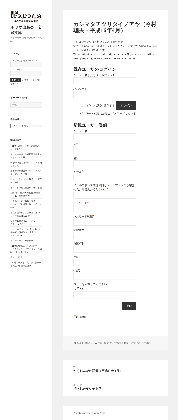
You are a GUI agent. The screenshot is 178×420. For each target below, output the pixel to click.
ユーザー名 (81, 131)
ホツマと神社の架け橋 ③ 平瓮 (26, 187)
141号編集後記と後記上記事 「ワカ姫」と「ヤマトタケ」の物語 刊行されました (26, 249)
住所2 (76, 270)
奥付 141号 (16, 257)
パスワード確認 (83, 216)
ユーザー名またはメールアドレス (26, 60)
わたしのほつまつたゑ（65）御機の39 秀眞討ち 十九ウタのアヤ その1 (25, 232)
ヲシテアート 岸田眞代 (21, 240)
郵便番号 (78, 230)
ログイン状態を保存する (99, 105)
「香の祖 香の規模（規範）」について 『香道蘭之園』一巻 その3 (26, 204)
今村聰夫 (145, 342)
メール (78, 171)
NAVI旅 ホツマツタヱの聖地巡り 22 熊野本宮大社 (25, 194)
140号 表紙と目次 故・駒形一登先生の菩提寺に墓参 (25, 264)
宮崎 (100, 342)
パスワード (15, 69)
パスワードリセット (123, 113)
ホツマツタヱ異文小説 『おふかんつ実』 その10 (26, 172)
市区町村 (78, 243)
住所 (76, 257)
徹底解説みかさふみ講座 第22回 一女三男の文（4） (25, 214)
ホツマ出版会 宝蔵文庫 (26, 30)
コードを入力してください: (90, 284)
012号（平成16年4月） (118, 342)
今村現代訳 (135, 342)
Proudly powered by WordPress (89, 413)
